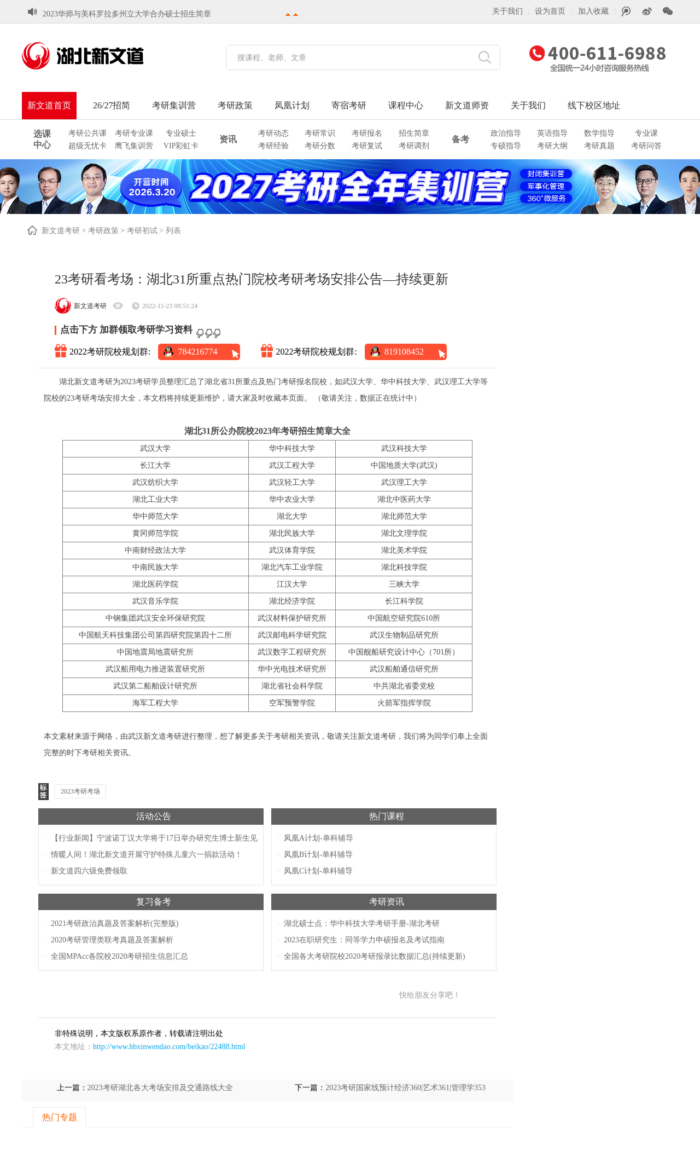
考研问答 (646, 146)
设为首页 (550, 11)
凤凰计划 (292, 105)
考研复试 (367, 146)
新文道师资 (467, 105)
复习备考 (153, 901)
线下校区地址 (594, 105)
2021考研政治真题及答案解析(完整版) (114, 923)
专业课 (646, 133)
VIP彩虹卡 (181, 146)
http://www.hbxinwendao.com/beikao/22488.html (169, 1047)
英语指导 (552, 133)
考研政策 (235, 105)
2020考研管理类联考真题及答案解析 (112, 940)
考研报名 (367, 133)
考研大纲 (552, 146)
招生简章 (414, 133)
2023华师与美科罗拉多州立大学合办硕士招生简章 (127, 13)
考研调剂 (414, 146)
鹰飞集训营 (134, 146)
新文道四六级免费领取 (89, 871)
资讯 (228, 139)
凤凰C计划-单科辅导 (318, 871)
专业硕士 (181, 133)
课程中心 (405, 105)
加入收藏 (593, 11)
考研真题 (599, 146)
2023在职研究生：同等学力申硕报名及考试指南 (364, 940)
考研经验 (273, 146)
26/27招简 (111, 105)
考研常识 (320, 133)
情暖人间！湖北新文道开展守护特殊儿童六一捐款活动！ (146, 854)
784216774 (197, 351)
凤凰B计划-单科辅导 (318, 854)
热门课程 (386, 816)
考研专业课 (134, 133)
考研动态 (273, 133)
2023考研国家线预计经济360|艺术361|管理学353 (405, 1088)
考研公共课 (87, 133)
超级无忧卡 (87, 146)
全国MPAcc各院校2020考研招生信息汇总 (120, 956)
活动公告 (153, 816)
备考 (460, 139)
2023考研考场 (80, 791)
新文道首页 (49, 105)
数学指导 (599, 133)
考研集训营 (174, 105)
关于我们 (507, 11)
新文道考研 (61, 231)
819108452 (404, 351)
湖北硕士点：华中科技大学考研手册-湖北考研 (362, 923)
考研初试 (142, 231)
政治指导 (506, 133)
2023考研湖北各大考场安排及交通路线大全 (160, 1088)
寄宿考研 (348, 105)
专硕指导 (506, 146)
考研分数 (320, 146)
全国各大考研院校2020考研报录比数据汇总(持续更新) (374, 956)
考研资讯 (386, 901)
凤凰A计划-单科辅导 (318, 838)
